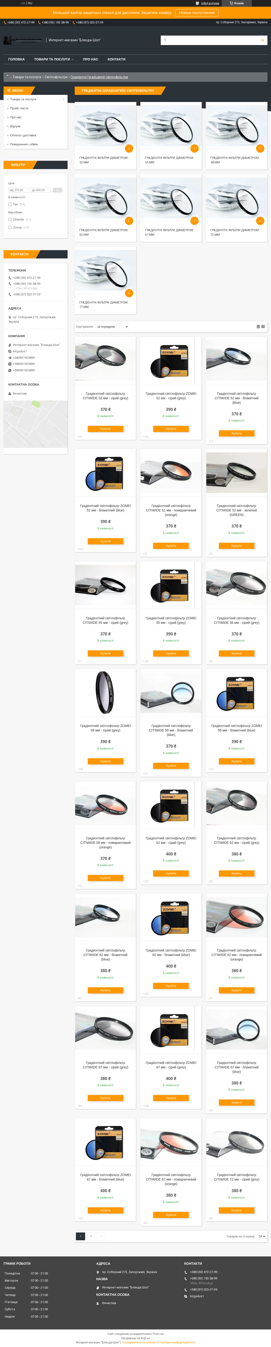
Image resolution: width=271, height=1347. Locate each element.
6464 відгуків (210, 3)
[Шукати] (262, 40)
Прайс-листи (19, 108)
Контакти (116, 59)
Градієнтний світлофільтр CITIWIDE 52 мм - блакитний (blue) (236, 398)
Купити (106, 429)
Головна (16, 59)
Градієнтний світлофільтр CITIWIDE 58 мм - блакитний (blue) (171, 730)
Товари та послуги (52, 59)
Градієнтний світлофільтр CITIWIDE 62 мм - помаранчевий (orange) (236, 954)
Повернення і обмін (24, 144)
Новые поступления (197, 12)
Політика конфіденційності (177, 1342)
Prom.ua (158, 1334)
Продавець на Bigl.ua (135, 1338)
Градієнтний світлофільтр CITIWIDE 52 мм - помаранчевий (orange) (171, 510)
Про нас (90, 59)
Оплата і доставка (23, 135)
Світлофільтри (56, 77)
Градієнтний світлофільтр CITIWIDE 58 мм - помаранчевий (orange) (105, 842)
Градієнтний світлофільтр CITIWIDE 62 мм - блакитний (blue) (105, 954)
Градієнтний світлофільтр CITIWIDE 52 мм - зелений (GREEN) (236, 510)
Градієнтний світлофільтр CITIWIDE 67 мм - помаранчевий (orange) (171, 1179)
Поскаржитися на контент (139, 1342)
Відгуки (15, 126)
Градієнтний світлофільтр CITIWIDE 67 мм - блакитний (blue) (236, 1067)
